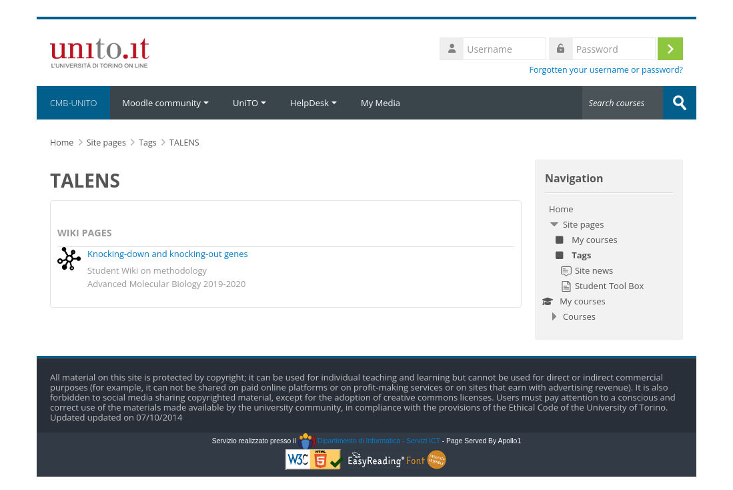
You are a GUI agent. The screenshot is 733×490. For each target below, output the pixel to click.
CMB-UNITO (73, 103)
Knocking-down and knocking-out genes (167, 254)
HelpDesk (313, 103)
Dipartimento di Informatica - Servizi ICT (369, 441)
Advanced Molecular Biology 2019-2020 (166, 284)
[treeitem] (609, 262)
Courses (579, 316)
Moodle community (165, 103)
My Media (380, 103)
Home (561, 209)
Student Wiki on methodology (147, 270)
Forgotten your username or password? (606, 69)
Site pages (106, 142)
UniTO (249, 103)
